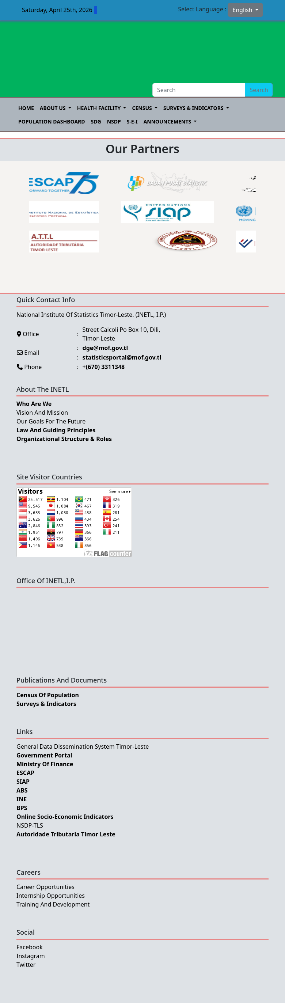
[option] (62, 212)
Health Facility (99, 108)
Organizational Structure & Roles (64, 439)
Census (142, 108)
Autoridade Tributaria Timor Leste (65, 834)
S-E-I (132, 121)
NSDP (114, 121)
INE (21, 799)
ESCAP (25, 773)
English (243, 10)
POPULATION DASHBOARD (51, 121)
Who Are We (34, 404)
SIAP (23, 782)
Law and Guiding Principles (55, 430)
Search (259, 90)
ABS (22, 790)
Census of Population (47, 695)
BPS (21, 808)
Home (26, 108)
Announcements (168, 121)
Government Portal (44, 755)
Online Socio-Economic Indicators (65, 817)
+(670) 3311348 (104, 367)
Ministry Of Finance (44, 764)
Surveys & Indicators (194, 108)
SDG (96, 121)
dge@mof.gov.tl (105, 348)
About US (53, 108)
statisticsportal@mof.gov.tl (122, 357)
